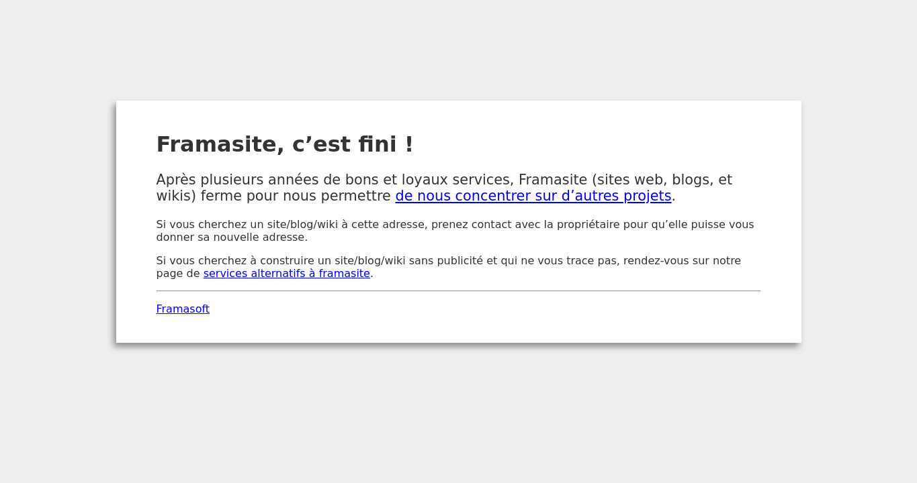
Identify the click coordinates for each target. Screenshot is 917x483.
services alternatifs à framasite (287, 273)
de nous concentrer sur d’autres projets (533, 196)
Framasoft (183, 309)
